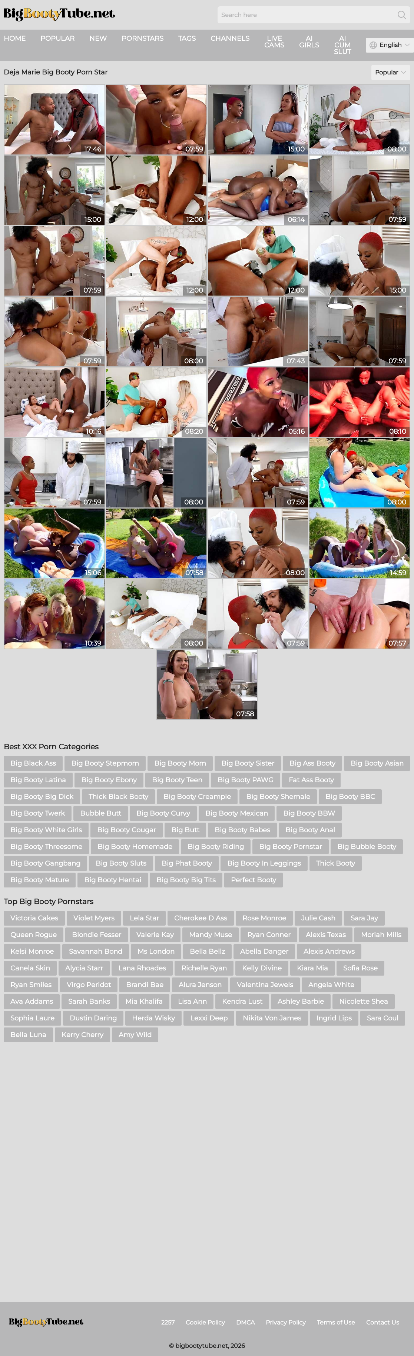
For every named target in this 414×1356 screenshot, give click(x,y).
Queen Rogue (33, 935)
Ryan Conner (269, 935)
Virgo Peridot (89, 985)
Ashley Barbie (301, 1001)
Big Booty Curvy (163, 813)
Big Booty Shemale (278, 797)
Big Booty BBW (309, 813)
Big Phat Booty (187, 863)
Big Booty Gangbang (45, 863)
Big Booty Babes (242, 830)
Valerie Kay (155, 935)
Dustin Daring (93, 1018)
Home (15, 38)
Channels (230, 38)
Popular (57, 38)
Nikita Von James (272, 1018)
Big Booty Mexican (236, 813)
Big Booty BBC (350, 797)
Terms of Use (336, 1322)
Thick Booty (335, 863)
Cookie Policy (205, 1322)
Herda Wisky (153, 1018)
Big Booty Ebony (109, 780)
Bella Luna (28, 1035)
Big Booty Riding (216, 847)
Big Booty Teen (177, 780)
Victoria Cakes (34, 918)
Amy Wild (135, 1035)
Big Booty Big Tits (186, 880)
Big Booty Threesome (46, 847)
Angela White (331, 985)
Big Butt (185, 830)
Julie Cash (318, 918)
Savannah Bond (95, 951)
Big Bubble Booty (366, 847)
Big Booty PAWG (246, 780)
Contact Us (382, 1322)
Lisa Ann (192, 1001)
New (98, 38)
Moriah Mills (381, 935)
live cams (274, 41)
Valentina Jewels (265, 985)
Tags (187, 38)
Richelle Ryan (204, 968)
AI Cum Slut (342, 45)
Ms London (156, 951)
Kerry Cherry (82, 1035)
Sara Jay (364, 918)
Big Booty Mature (39, 880)
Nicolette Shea (363, 1001)
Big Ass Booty (312, 763)
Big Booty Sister (247, 763)
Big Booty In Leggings (264, 863)
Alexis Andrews (329, 951)
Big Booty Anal (310, 830)
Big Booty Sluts (121, 863)
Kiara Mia (312, 968)
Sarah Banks (89, 1001)
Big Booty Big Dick (41, 797)
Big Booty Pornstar (290, 847)
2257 (168, 1322)
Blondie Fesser (96, 935)
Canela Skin (30, 968)
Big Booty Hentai (112, 880)
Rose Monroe (264, 918)
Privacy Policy (286, 1322)
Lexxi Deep (209, 1018)
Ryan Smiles (31, 985)
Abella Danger (264, 951)
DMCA (245, 1322)
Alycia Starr (84, 968)
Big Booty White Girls (46, 830)
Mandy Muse (210, 935)
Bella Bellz (207, 951)
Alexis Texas (326, 935)
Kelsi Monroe (32, 951)
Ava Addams (31, 1001)
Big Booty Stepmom (105, 763)
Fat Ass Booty (311, 780)
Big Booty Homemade (134, 847)
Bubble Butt (100, 813)
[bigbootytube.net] (46, 1322)
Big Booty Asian (377, 763)
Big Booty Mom (180, 763)
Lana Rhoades (142, 968)
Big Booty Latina (38, 780)
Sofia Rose (360, 968)
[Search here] (314, 14)
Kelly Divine (262, 968)
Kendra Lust (242, 1001)
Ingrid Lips (334, 1018)
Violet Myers (94, 918)
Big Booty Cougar (126, 830)
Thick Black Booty (118, 797)
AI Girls (309, 41)
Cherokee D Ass (200, 918)
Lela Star (144, 918)
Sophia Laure (32, 1018)
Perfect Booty (253, 880)
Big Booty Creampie (197, 797)
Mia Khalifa (144, 1001)
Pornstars (142, 38)
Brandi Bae (144, 985)
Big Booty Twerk (37, 813)
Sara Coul (382, 1018)
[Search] (402, 14)
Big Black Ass (33, 763)
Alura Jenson (200, 985)
